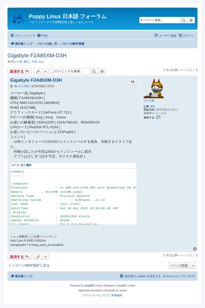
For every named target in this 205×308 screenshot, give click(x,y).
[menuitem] (42, 35)
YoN (34, 61)
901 (153, 106)
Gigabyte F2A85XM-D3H (36, 55)
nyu (41, 61)
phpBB (89, 285)
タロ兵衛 (149, 100)
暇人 (27, 61)
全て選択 (26, 165)
